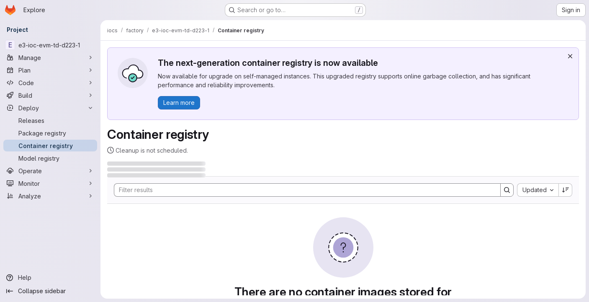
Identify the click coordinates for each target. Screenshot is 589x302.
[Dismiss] (570, 56)
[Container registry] (50, 145)
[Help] (50, 278)
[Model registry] (50, 158)
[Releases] (50, 120)
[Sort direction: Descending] (565, 190)
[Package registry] (50, 133)
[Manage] (50, 57)
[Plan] (50, 70)
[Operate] (50, 171)
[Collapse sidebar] (50, 291)
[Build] (50, 95)
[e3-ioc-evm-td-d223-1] (50, 45)
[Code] (50, 83)
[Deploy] (50, 108)
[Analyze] (50, 196)
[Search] (303, 190)
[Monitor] (50, 183)
